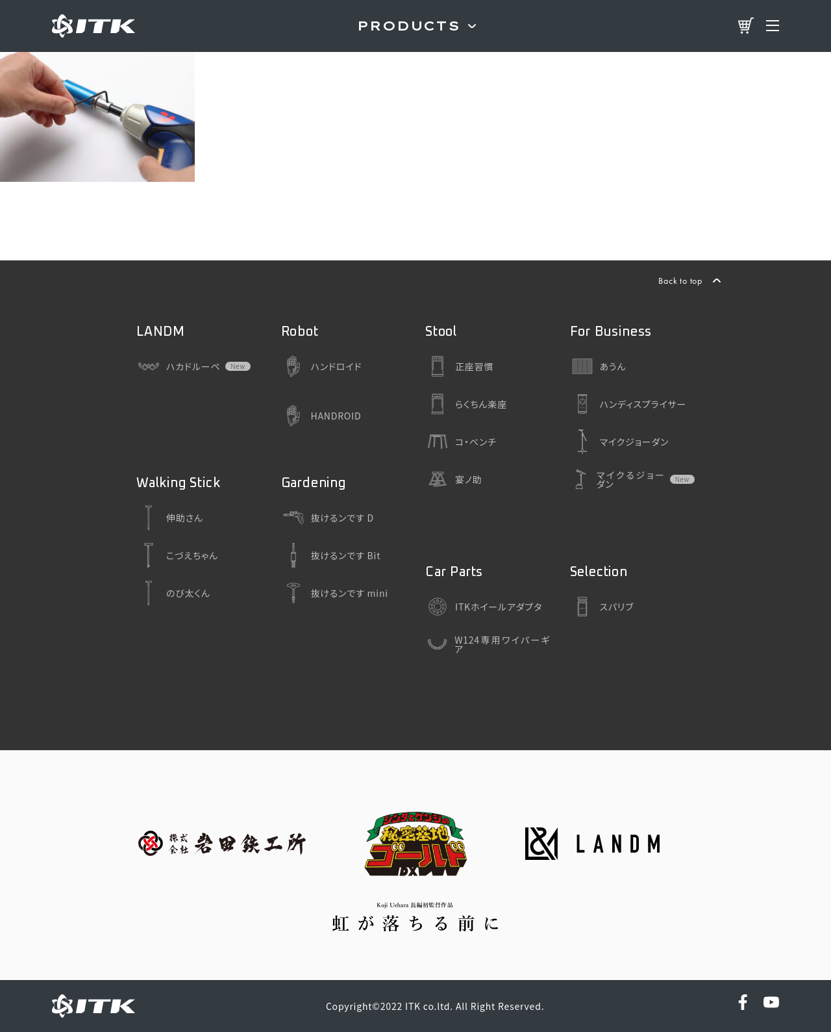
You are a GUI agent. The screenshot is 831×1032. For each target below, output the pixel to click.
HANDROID (321, 415)
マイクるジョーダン (617, 479)
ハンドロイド (321, 366)
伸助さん (169, 517)
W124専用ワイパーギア (488, 644)
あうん (598, 366)
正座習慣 (459, 366)
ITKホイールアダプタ (483, 606)
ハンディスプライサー (628, 404)
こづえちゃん (177, 555)
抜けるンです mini (334, 593)
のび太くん (173, 593)
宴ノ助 (453, 479)
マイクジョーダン (619, 441)
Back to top (680, 280)
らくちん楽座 (466, 404)
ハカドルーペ (178, 366)
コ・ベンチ (461, 441)
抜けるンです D (327, 517)
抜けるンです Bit (331, 555)
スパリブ (602, 606)
